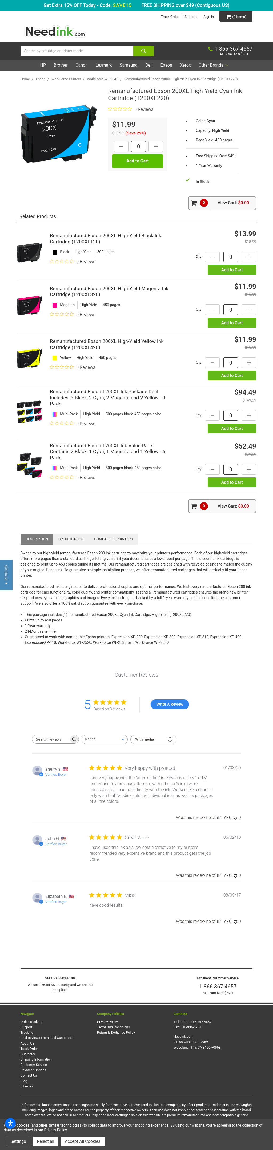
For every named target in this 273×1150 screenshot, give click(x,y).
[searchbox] (50, 739)
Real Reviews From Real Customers (47, 1038)
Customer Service (34, 1065)
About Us (27, 1043)
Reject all (45, 1141)
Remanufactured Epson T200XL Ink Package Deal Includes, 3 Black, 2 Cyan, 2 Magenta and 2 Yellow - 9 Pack (107, 398)
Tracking (27, 1032)
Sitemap (27, 1086)
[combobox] (105, 739)
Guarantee (28, 1054)
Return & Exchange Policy (116, 1032)
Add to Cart (232, 270)
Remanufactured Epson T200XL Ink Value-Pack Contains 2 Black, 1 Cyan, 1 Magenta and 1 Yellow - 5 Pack (107, 451)
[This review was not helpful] (235, 817)
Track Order (170, 16)
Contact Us (29, 1076)
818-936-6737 (190, 1027)
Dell (148, 65)
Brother (60, 65)
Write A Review (169, 704)
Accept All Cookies (82, 1141)
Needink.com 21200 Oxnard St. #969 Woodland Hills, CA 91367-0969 (197, 1041)
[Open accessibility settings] (10, 1123)
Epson (166, 65)
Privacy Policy (107, 1022)
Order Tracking (31, 1022)
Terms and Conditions (113, 1027)
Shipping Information (36, 1059)
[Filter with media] (153, 739)
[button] (6, 575)
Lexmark (103, 65)
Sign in (208, 16)
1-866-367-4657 (217, 987)
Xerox (185, 65)
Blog (24, 1081)
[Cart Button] (235, 16)
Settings (18, 1141)
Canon (81, 65)
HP (43, 65)
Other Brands (214, 65)
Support (190, 16)
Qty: (199, 257)
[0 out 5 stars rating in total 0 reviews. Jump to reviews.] (130, 109)
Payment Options (33, 1070)
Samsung (128, 65)
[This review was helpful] (226, 817)
